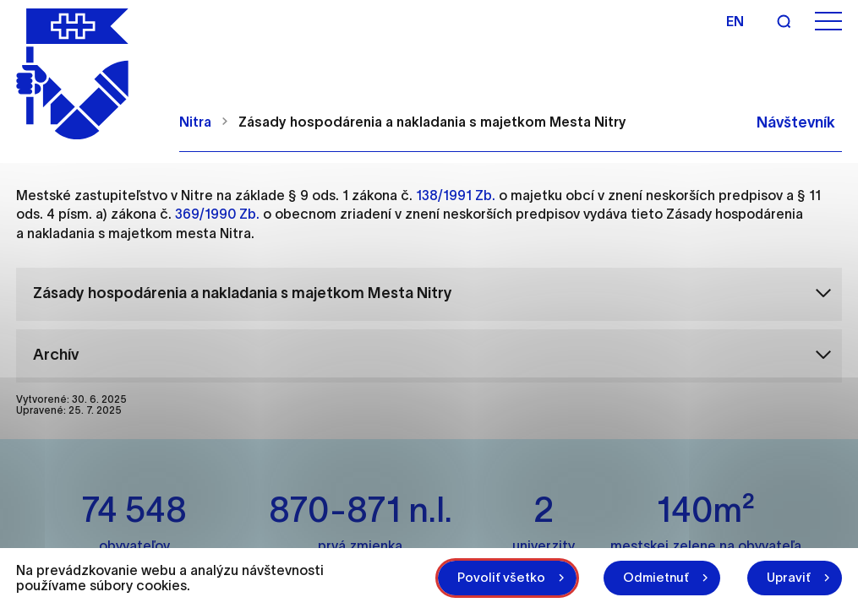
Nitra (195, 121)
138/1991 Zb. (455, 195)
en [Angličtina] (735, 21)
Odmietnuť (656, 577)
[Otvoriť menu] (828, 21)
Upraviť (789, 577)
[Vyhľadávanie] (783, 21)
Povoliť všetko (501, 577)
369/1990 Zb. (217, 213)
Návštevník (796, 122)
